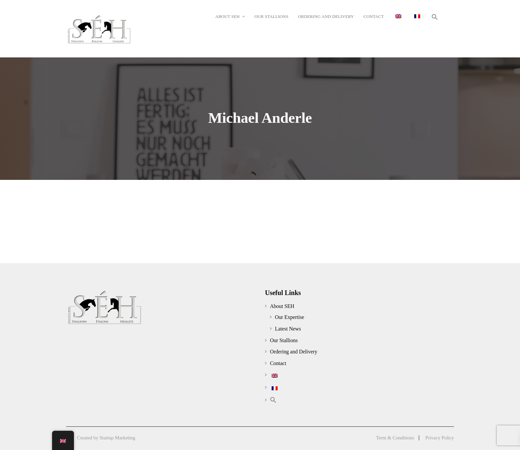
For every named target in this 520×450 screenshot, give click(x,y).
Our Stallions (284, 340)
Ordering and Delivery (293, 351)
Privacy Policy (439, 437)
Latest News (288, 329)
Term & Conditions (395, 437)
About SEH (282, 306)
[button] (435, 17)
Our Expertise (289, 317)
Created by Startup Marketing (106, 437)
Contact (278, 363)
